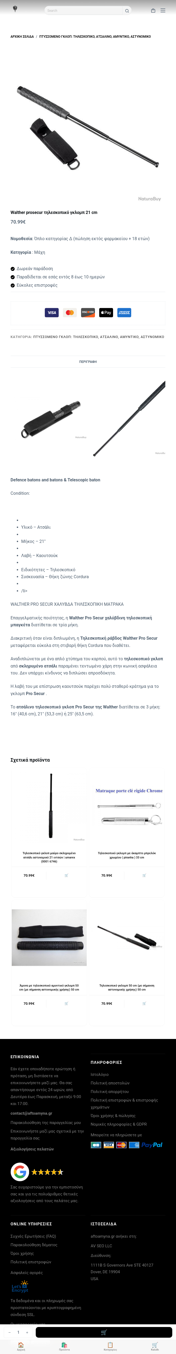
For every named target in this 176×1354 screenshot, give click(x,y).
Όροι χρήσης (22, 1253)
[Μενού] (163, 10)
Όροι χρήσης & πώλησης (113, 1115)
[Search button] (126, 11)
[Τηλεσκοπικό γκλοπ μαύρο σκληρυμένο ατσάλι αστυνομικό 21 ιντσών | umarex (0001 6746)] (49, 805)
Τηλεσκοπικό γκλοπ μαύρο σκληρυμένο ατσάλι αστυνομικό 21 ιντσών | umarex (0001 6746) (49, 857)
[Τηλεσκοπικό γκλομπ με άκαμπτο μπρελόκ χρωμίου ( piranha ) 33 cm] (126, 805)
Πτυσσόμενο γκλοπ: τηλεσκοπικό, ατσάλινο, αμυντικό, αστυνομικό (98, 337)
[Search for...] (83, 10)
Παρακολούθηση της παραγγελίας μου (46, 1122)
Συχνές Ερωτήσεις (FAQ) (33, 1236)
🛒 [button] (67, 875)
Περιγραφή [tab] (88, 362)
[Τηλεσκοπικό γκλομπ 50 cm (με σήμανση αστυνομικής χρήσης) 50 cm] (126, 937)
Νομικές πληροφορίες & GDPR (119, 1124)
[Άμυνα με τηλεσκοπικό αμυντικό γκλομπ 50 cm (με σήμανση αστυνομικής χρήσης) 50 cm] (49, 937)
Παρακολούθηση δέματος (34, 1244)
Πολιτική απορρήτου (110, 1091)
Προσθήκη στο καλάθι (104, 1332)
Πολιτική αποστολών (110, 1083)
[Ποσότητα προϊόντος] (18, 1332)
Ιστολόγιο (100, 1074)
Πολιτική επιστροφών (31, 1262)
